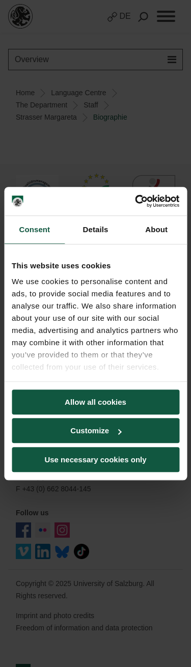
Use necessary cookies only (95, 459)
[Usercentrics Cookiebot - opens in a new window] (136, 201)
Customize (95, 430)
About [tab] (156, 229)
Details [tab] (95, 229)
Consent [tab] (34, 229)
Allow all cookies (95, 402)
